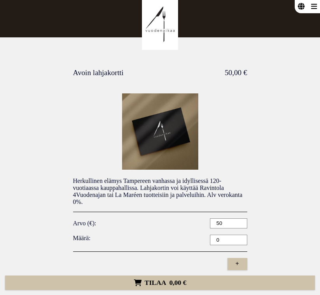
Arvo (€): (84, 223)
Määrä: (82, 238)
